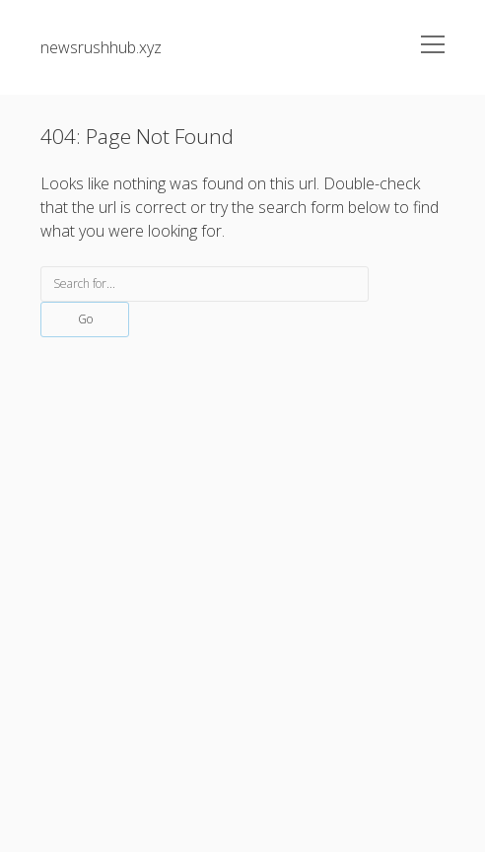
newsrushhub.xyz (101, 47)
